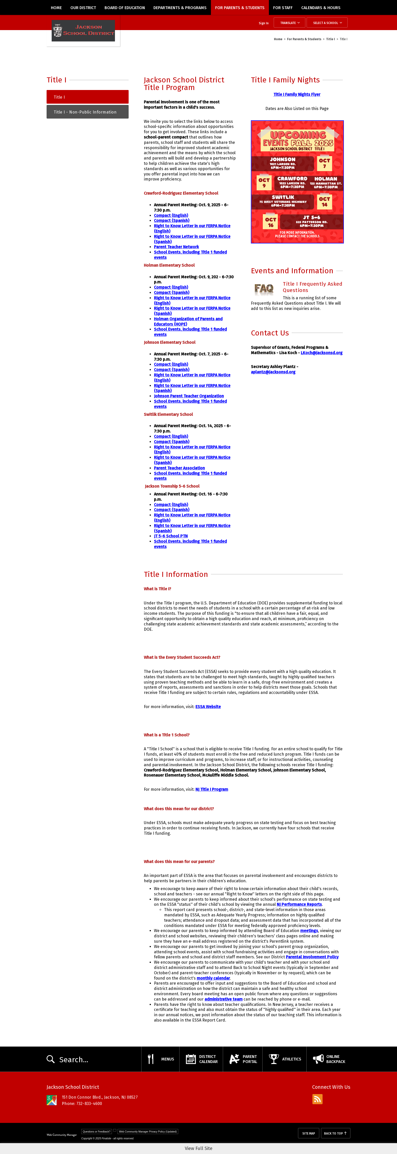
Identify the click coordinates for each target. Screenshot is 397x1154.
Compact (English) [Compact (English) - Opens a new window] (171, 215)
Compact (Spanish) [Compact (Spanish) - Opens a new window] (171, 220)
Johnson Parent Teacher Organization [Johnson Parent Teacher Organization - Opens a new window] (189, 396)
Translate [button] (288, 23)
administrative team (224, 999)
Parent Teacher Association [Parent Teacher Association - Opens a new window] (179, 468)
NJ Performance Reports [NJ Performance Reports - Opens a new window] (299, 904)
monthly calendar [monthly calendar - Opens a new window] (213, 978)
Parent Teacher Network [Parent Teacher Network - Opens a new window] (176, 246)
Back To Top (333, 1133)
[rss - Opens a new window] (317, 1099)
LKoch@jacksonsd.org (322, 352)
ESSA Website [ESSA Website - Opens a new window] (208, 706)
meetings (309, 930)
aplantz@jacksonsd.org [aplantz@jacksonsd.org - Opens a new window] (273, 372)
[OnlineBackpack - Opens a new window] (328, 1059)
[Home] (56, 7)
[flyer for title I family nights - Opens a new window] (297, 242)
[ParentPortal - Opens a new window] (242, 1059)
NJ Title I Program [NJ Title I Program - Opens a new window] (211, 789)
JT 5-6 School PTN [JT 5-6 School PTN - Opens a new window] (171, 536)
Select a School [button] (325, 23)
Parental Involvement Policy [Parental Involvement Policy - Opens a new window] (312, 957)
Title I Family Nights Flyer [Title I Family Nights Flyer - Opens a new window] (296, 94)
